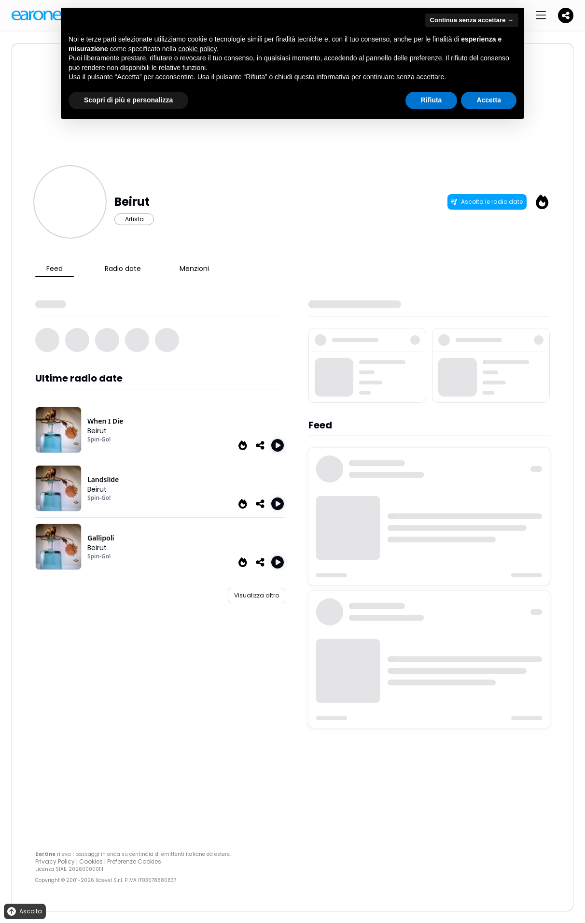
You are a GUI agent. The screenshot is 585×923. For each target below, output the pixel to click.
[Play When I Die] (277, 445)
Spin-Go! (99, 439)
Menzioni (194, 268)
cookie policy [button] (197, 49)
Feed (54, 268)
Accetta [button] (488, 100)
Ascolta (24, 912)
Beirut (97, 431)
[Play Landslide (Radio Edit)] (277, 503)
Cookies (91, 861)
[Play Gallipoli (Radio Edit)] (277, 562)
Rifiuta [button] (431, 100)
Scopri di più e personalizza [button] (128, 100)
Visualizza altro (256, 595)
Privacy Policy (55, 861)
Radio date (123, 268)
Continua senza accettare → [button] (472, 20)
